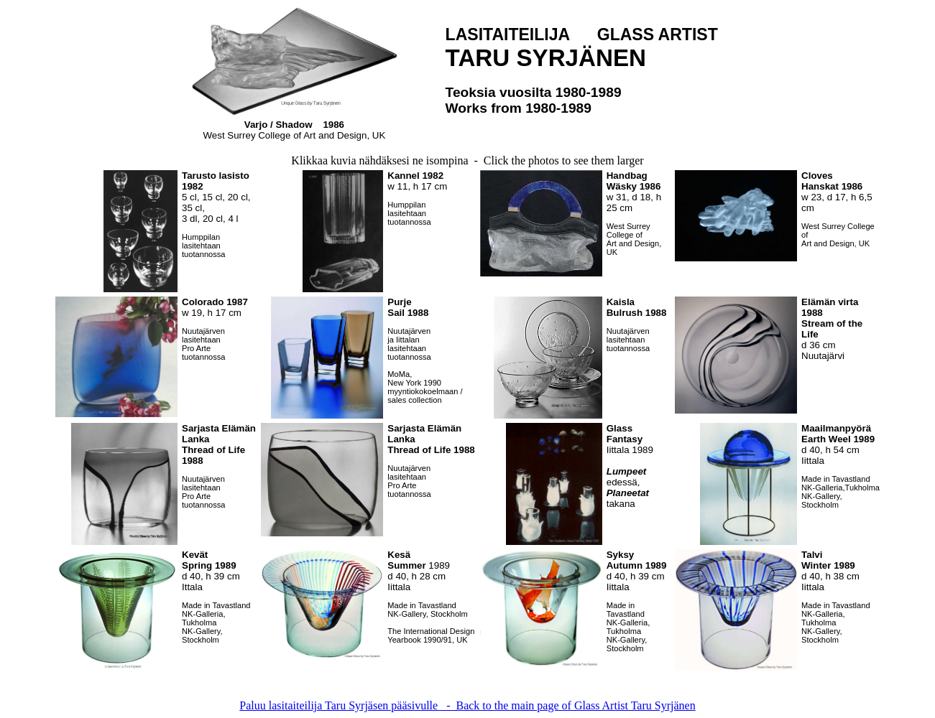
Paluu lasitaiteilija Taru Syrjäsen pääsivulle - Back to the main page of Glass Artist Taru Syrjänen (467, 705)
